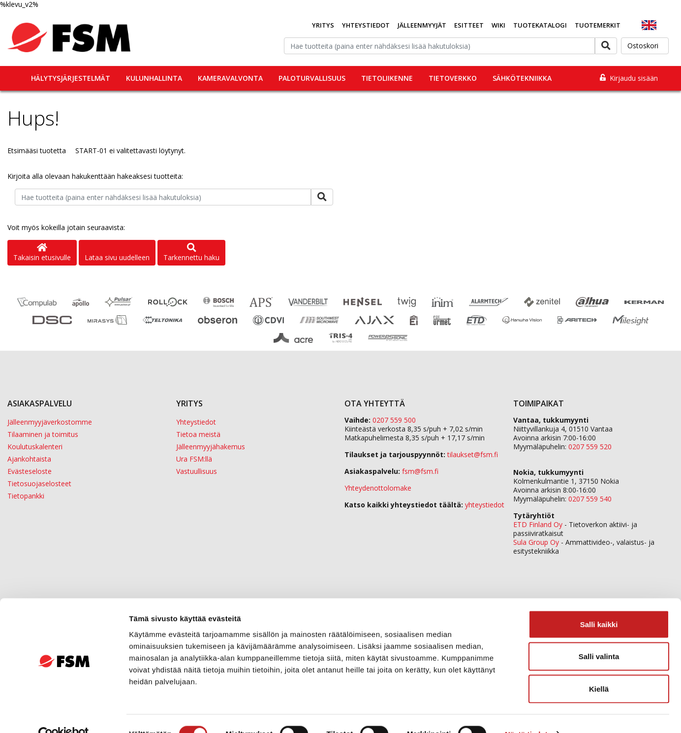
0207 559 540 (590, 498)
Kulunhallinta (154, 78)
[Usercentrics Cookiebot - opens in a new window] (64, 713)
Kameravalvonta (230, 78)
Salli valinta (599, 636)
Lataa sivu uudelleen (117, 257)
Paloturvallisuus (312, 78)
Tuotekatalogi (540, 25)
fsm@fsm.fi (420, 471)
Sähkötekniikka (522, 78)
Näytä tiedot (526, 713)
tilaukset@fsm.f (472, 454)
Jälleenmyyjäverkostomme (49, 422)
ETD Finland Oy (537, 524)
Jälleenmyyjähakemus (210, 446)
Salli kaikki (599, 604)
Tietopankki (25, 495)
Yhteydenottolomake (377, 488)
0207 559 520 (590, 446)
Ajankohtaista (29, 459)
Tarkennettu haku (191, 253)
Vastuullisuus (196, 471)
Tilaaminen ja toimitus (42, 434)
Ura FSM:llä (194, 459)
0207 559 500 (394, 420)
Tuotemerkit (597, 25)
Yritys (323, 25)
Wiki (498, 25)
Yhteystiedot (366, 25)
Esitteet (469, 25)
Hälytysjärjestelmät (70, 78)
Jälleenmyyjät (422, 25)
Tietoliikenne (387, 78)
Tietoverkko (453, 78)
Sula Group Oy (536, 542)
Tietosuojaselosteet (39, 483)
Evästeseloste (29, 471)
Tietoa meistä (198, 434)
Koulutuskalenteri (34, 446)
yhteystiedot (484, 504)
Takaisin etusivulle (42, 253)
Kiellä (599, 668)
